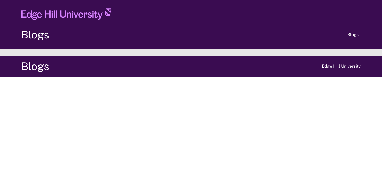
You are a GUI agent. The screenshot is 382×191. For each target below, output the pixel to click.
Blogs (35, 34)
